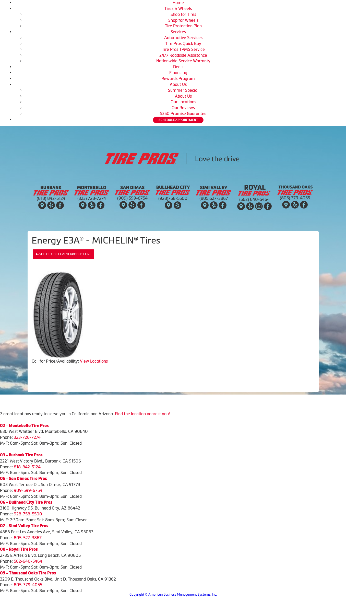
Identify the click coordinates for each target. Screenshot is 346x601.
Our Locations (183, 101)
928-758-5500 (28, 514)
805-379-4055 (28, 584)
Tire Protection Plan (183, 26)
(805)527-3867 (213, 198)
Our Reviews (183, 107)
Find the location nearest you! (142, 413)
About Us (178, 84)
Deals (178, 66)
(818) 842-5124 (51, 198)
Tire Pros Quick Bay (183, 43)
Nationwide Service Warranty (183, 61)
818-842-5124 (27, 467)
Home (178, 2)
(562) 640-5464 (254, 199)
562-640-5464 (28, 561)
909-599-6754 (28, 490)
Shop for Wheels (183, 20)
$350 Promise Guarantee (183, 113)
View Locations (94, 361)
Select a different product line (63, 254)
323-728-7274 (27, 437)
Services (178, 31)
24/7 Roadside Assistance (183, 55)
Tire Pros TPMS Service (183, 49)
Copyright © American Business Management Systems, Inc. (173, 594)
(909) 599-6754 (132, 198)
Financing (178, 72)
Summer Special (183, 90)
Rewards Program (178, 78)
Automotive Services (183, 37)
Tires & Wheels (178, 8)
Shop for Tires (183, 14)
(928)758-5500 (172, 198)
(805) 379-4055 (295, 197)
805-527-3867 (28, 537)
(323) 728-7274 (91, 198)
